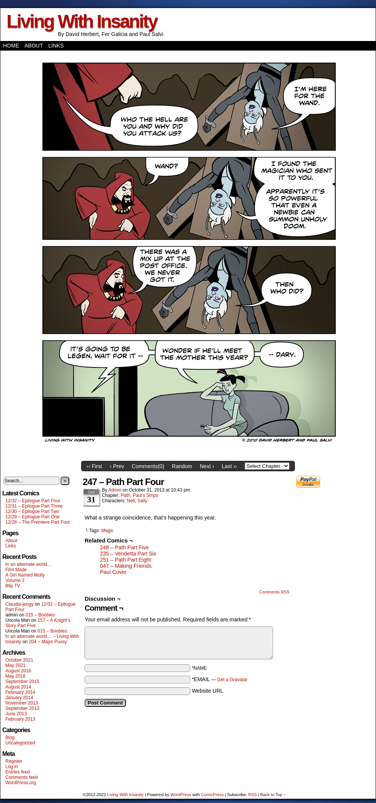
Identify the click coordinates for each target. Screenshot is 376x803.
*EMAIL (220, 679)
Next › (207, 466)
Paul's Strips (145, 495)
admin (114, 490)
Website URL (207, 691)
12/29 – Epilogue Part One (32, 516)
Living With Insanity (82, 21)
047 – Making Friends (126, 566)
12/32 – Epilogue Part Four (32, 500)
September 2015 (22, 681)
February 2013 (20, 719)
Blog (10, 737)
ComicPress (212, 794)
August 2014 (18, 687)
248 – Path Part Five (124, 547)
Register (14, 761)
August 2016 (18, 671)
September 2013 (22, 708)
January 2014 (19, 697)
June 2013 (16, 713)
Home (11, 46)
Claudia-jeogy (19, 604)
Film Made (16, 569)
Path (125, 495)
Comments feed (21, 777)
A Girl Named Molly (25, 575)
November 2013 (21, 703)
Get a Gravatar (232, 679)
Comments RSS (274, 592)
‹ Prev (117, 466)
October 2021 (19, 660)
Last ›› (229, 466)
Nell (131, 500)
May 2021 (15, 665)
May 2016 (15, 676)
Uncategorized (20, 743)
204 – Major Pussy (48, 641)
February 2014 (20, 692)
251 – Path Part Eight (125, 560)
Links (56, 46)
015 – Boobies (40, 615)
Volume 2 (15, 580)
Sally (142, 500)
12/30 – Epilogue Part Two (32, 511)
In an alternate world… (28, 564)
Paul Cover (113, 572)
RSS (252, 794)
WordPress (180, 794)
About (34, 46)
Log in (11, 766)
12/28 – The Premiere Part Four (37, 522)
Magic (107, 530)
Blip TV (12, 585)
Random (182, 466)
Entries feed (17, 772)
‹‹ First (94, 466)
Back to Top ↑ (273, 794)
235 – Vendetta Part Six (128, 554)
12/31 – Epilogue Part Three (34, 506)
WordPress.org (20, 782)
